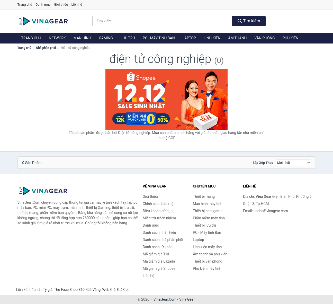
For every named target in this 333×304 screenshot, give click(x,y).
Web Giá (109, 290)
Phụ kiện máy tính (207, 268)
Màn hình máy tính (207, 204)
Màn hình (82, 38)
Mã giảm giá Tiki (156, 254)
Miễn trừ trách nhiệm (159, 218)
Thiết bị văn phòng (207, 261)
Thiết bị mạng (204, 196)
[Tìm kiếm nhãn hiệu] (162, 21)
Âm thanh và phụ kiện (210, 254)
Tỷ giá (47, 290)
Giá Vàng (93, 290)
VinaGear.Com (165, 299)
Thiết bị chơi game (207, 211)
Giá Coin (123, 290)
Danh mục (43, 4)
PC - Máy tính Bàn (159, 38)
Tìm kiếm (249, 21)
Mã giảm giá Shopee (159, 268)
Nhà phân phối (46, 48)
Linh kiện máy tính (207, 247)
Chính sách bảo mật (159, 204)
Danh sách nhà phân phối (163, 240)
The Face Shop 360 (69, 290)
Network (57, 38)
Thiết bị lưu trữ (204, 225)
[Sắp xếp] (293, 162)
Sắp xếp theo (263, 163)
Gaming (106, 38)
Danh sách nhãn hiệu (159, 232)
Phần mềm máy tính (209, 218)
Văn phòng (264, 38)
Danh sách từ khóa (158, 247)
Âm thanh (237, 38)
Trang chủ (24, 4)
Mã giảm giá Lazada (159, 261)
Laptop (189, 38)
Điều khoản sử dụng (159, 211)
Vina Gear (187, 299)
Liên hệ (76, 4)
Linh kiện (212, 38)
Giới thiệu (61, 4)
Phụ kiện (290, 38)
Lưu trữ (128, 38)
